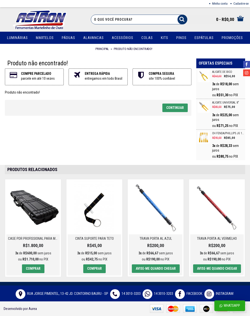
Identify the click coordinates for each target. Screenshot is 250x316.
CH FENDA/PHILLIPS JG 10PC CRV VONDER (228, 133)
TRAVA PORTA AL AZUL (156, 238)
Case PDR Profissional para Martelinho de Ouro (34, 238)
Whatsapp (229, 306)
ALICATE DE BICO (222, 72)
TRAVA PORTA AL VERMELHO (217, 238)
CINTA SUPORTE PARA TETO (94, 238)
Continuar (175, 108)
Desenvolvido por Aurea (20, 309)
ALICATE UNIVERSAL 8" (225, 102)
